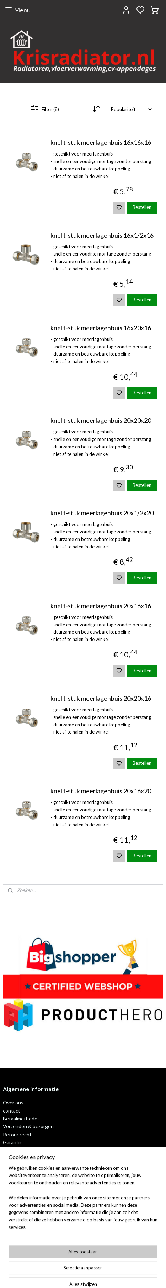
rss (116, 1275)
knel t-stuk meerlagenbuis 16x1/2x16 (102, 235)
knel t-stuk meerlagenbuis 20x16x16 (100, 606)
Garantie (13, 1142)
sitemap (103, 1275)
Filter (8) (44, 109)
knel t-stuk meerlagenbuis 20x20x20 (100, 420)
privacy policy (17, 1217)
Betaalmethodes (21, 1118)
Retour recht (18, 1134)
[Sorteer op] (121, 109)
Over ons (13, 1102)
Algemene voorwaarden (29, 1208)
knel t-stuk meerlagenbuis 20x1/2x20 (102, 513)
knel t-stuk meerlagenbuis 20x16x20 (100, 791)
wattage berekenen (25, 1150)
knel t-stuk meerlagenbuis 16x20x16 (100, 328)
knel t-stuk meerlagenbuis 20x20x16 (100, 698)
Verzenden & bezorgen (28, 1126)
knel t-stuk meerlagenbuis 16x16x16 (100, 142)
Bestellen (142, 207)
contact (11, 1111)
